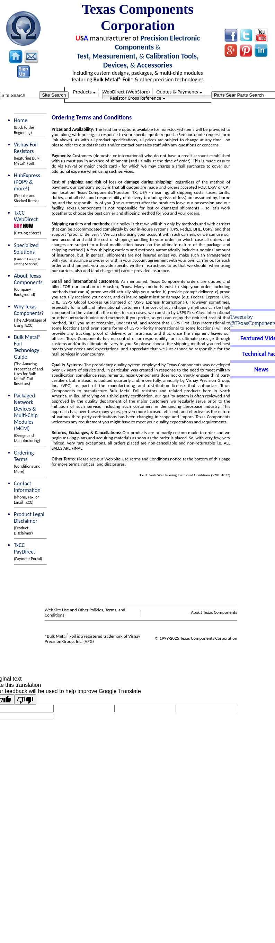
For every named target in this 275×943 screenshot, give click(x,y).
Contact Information (27, 492)
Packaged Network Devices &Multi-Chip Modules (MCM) (27, 417)
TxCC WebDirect (27, 216)
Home (24, 126)
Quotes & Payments (179, 92)
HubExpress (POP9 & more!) (27, 187)
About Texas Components (28, 284)
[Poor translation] (25, 699)
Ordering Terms (27, 461)
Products (84, 92)
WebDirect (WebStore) (126, 92)
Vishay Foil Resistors (26, 153)
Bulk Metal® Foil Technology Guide (28, 360)
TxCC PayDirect (28, 551)
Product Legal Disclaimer (29, 523)
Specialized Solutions (27, 254)
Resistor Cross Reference (138, 98)
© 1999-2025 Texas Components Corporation (196, 638)
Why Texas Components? (30, 315)
